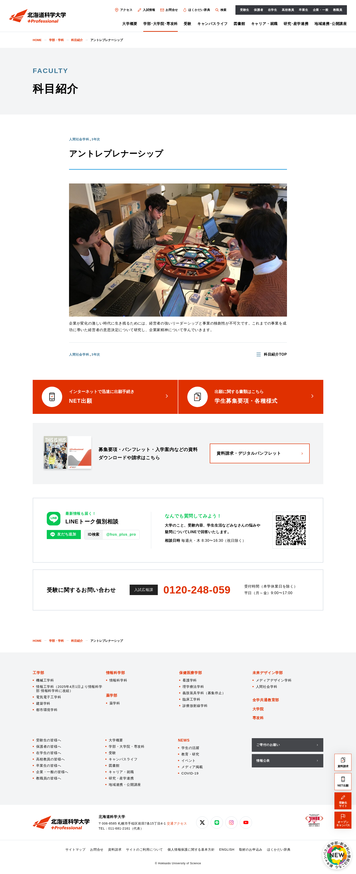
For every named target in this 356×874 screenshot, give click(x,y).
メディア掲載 (192, 767)
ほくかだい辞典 (196, 10)
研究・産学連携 (121, 778)
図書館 (239, 24)
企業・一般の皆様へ (52, 772)
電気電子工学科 (48, 697)
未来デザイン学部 (267, 673)
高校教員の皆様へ (50, 759)
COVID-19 (190, 773)
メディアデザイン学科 (274, 680)
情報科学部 (115, 673)
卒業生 (303, 10)
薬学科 (114, 703)
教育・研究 (190, 754)
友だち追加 (63, 534)
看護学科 (190, 680)
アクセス (123, 10)
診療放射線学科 (195, 706)
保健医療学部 (190, 673)
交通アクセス (177, 823)
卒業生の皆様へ (48, 765)
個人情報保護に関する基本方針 (191, 849)
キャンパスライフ (212, 24)
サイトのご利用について (144, 849)
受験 (187, 24)
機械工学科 (45, 680)
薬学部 (111, 695)
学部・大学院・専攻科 (127, 746)
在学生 (272, 10)
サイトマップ (75, 849)
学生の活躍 (190, 748)
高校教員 (288, 10)
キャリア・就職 (264, 24)
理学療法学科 (193, 686)
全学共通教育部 (265, 700)
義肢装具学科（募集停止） (204, 693)
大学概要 (129, 24)
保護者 (258, 10)
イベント (188, 760)
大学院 (258, 709)
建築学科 (43, 703)
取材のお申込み (251, 849)
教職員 (337, 10)
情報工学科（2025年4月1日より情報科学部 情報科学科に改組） (69, 689)
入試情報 (146, 10)
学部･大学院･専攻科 (160, 24)
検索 (220, 10)
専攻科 (258, 718)
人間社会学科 (266, 686)
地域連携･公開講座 (330, 24)
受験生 (244, 10)
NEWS (184, 740)
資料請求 (114, 849)
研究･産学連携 (296, 24)
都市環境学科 (47, 710)
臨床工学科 (191, 699)
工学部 (38, 673)
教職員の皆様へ (48, 778)
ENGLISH (226, 849)
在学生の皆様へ (48, 753)
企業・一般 (321, 10)
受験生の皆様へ (48, 740)
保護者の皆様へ (48, 746)
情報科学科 (118, 680)
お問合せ (169, 10)
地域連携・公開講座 (125, 784)
